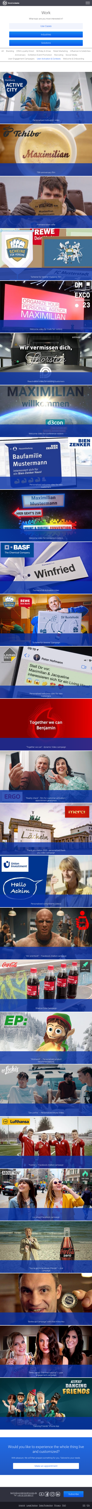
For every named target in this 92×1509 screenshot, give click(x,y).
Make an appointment (46, 1466)
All (2, 51)
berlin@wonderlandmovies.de (23, 1493)
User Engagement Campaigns (21, 59)
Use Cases (46, 26)
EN (88, 1505)
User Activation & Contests (49, 59)
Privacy (57, 1505)
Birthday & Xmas (43, 51)
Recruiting (58, 55)
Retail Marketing (60, 51)
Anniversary (20, 55)
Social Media (71, 55)
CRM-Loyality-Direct (25, 51)
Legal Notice (32, 1505)
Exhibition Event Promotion (40, 55)
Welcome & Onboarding (73, 59)
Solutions (46, 42)
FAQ (64, 1505)
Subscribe (73, 1494)
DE (84, 1505)
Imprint (22, 1505)
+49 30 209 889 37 (25, 1495)
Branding (10, 51)
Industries (46, 34)
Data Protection (46, 1505)
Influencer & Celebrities (80, 51)
